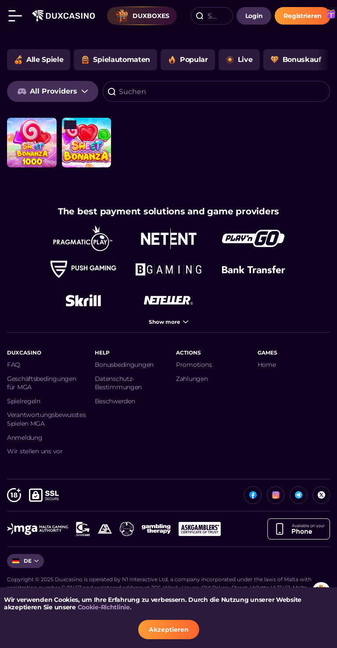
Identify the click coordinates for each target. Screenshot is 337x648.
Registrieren (302, 16)
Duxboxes (142, 16)
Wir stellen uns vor (35, 451)
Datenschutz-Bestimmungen (118, 383)
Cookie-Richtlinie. (105, 607)
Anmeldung (24, 438)
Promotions (194, 365)
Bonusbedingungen (124, 365)
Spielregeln (23, 401)
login (254, 16)
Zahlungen (192, 379)
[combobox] (212, 16)
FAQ (13, 365)
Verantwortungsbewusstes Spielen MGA (46, 419)
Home (267, 365)
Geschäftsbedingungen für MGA (41, 383)
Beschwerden (115, 401)
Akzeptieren (169, 630)
